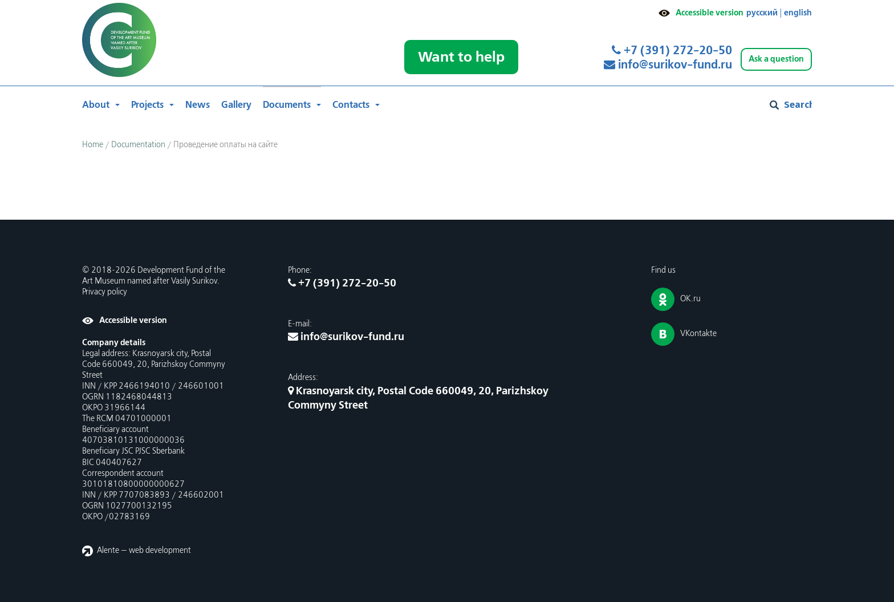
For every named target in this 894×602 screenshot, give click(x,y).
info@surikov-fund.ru (668, 65)
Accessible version (709, 13)
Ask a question (776, 59)
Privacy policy (104, 292)
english (798, 13)
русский (762, 13)
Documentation (138, 145)
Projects (147, 105)
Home (92, 145)
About (95, 105)
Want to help (461, 57)
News (197, 105)
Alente (108, 550)
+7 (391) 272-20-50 (672, 51)
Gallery (236, 105)
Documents (287, 105)
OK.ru (690, 299)
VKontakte (698, 333)
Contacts (350, 105)
